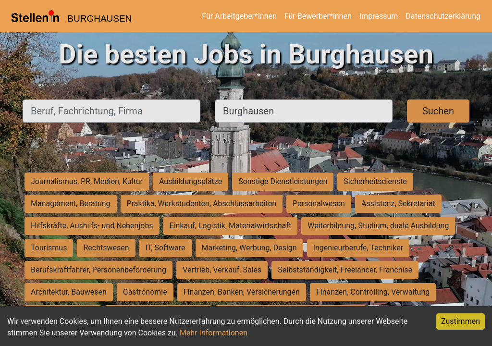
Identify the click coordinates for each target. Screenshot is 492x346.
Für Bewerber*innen (318, 16)
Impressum (378, 16)
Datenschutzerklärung (443, 16)
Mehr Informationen (213, 332)
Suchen (438, 111)
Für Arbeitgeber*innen (239, 16)
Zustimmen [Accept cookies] (460, 321)
